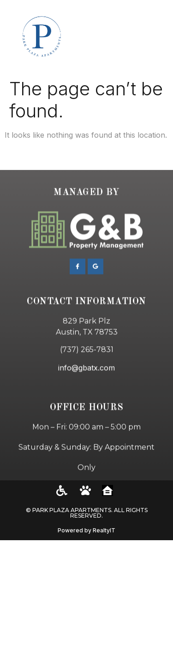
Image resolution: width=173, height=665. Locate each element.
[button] (155, 37)
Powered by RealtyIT (86, 530)
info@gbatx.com (86, 392)
